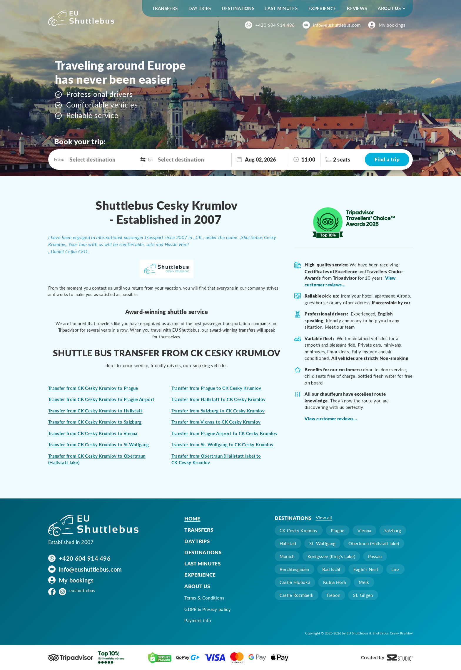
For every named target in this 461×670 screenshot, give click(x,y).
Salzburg (392, 530)
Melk (364, 582)
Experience (322, 8)
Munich (287, 556)
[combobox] (104, 159)
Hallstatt (288, 543)
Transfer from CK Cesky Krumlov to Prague (93, 388)
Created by (387, 657)
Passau (375, 556)
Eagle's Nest (365, 569)
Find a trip (387, 159)
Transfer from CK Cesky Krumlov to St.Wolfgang (98, 444)
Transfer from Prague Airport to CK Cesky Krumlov (224, 433)
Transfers (165, 8)
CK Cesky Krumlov (299, 530)
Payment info (197, 620)
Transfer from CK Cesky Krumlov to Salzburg (94, 422)
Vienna (364, 530)
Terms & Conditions (204, 598)
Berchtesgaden (294, 569)
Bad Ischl (331, 569)
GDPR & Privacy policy (207, 609)
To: (150, 159)
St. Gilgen (363, 595)
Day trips (199, 8)
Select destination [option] (92, 159)
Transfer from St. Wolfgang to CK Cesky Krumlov (222, 444)
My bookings (392, 25)
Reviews (357, 8)
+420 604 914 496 (275, 25)
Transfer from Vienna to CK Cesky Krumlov (216, 422)
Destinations (238, 8)
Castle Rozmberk (297, 595)
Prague (338, 530)
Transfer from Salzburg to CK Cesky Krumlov (218, 411)
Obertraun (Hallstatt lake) (373, 543)
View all (324, 517)
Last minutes (281, 8)
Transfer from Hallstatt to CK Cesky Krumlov (218, 399)
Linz (395, 569)
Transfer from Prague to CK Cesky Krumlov (216, 388)
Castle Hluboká (295, 582)
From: (59, 159)
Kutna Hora (334, 582)
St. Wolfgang (322, 543)
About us (389, 8)
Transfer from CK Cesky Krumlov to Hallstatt (95, 411)
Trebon (333, 595)
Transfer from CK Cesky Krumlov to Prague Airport (101, 399)
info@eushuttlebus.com (337, 25)
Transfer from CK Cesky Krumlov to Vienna (93, 433)
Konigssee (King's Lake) (331, 556)
